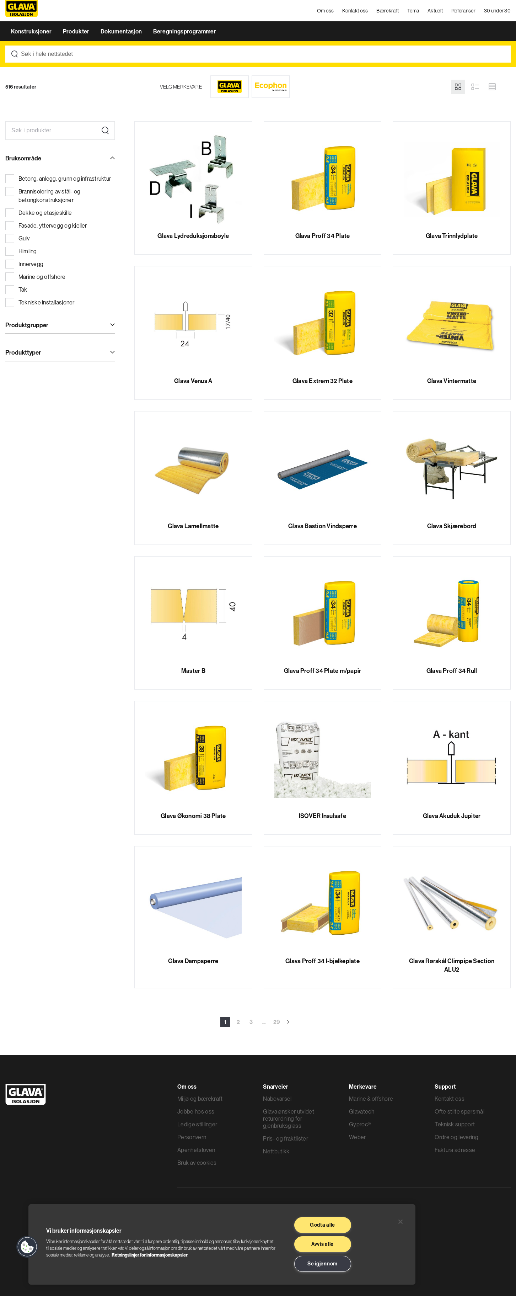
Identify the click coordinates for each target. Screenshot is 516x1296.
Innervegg (24, 264)
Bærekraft (387, 10)
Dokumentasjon (122, 31)
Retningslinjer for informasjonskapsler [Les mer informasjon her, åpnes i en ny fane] (150, 1255)
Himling (21, 251)
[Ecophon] (271, 86)
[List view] (475, 87)
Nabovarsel (277, 1098)
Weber (357, 1137)
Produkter (77, 31)
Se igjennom (322, 1263)
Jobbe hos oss (195, 1111)
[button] (27, 1247)
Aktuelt (435, 10)
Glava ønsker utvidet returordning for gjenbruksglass (288, 1118)
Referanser (463, 10)
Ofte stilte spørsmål (459, 1111)
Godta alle (322, 1225)
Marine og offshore (35, 276)
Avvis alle (322, 1244)
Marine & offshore (371, 1098)
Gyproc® (360, 1124)
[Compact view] (492, 87)
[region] (221, 1244)
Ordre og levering (456, 1137)
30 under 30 (497, 10)
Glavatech (361, 1111)
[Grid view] (458, 87)
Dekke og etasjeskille (38, 212)
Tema (413, 10)
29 (276, 1021)
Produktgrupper (26, 325)
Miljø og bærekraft (200, 1098)
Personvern (191, 1137)
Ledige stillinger (197, 1124)
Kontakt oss (355, 10)
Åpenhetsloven (196, 1149)
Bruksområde (23, 158)
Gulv (17, 238)
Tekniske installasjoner (40, 302)
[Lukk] (400, 1221)
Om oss (325, 10)
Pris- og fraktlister (285, 1138)
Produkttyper (23, 352)
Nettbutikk (276, 1151)
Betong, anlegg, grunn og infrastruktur (58, 178)
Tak (16, 289)
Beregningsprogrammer (184, 31)
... (263, 1021)
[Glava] (229, 86)
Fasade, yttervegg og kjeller (46, 225)
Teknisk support (455, 1124)
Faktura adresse (455, 1149)
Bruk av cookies (197, 1162)
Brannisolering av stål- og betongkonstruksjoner (42, 195)
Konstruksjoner (32, 31)
